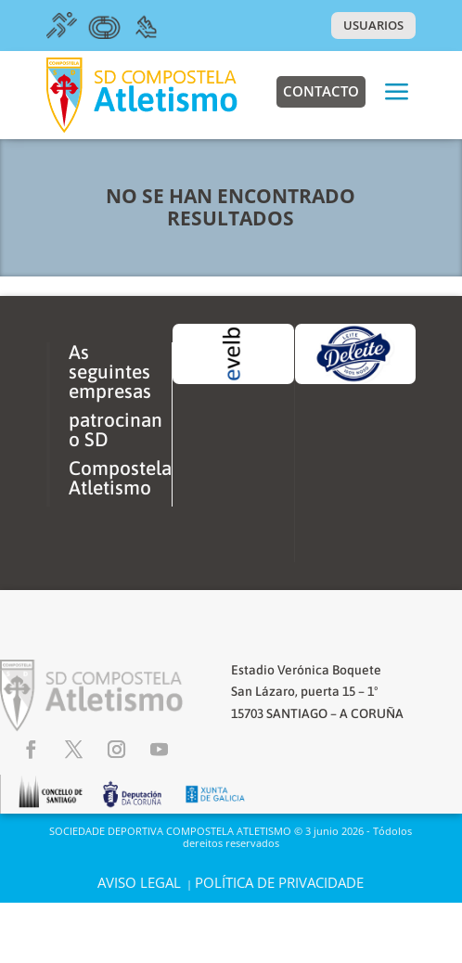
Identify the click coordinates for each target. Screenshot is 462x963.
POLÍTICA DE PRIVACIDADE (279, 882)
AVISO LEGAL (139, 882)
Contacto (321, 91)
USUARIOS (373, 25)
